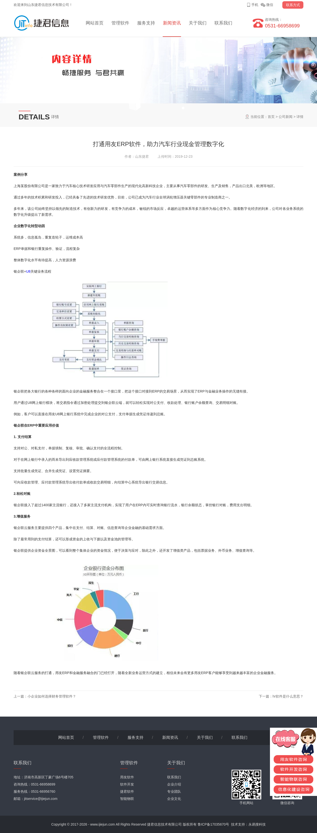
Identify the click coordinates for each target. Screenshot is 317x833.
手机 (254, 5)
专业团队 (174, 791)
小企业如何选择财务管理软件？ (51, 696)
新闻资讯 (172, 23)
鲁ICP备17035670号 (213, 824)
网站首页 (95, 23)
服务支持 (146, 23)
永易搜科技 (257, 824)
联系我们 (223, 23)
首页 (271, 117)
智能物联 (127, 799)
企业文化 (174, 799)
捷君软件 (127, 791)
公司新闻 (285, 117)
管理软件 (120, 23)
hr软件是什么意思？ (288, 696)
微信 (269, 5)
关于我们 (198, 23)
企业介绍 (174, 784)
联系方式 (293, 5)
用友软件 (127, 777)
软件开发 (127, 784)
